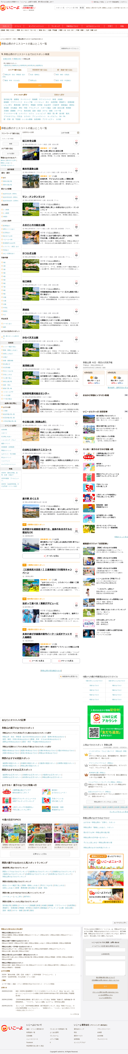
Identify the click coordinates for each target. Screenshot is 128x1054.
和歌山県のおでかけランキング (14, 877)
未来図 (99, 1032)
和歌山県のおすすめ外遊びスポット (97, 848)
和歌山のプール (66, 935)
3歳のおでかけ (117, 685)
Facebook (29, 1042)
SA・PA (62, 116)
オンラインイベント (36, 26)
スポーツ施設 (46, 108)
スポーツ (4, 433)
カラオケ (27, 116)
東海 (40, 30)
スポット (6, 26)
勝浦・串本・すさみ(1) (12, 80)
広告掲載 (29, 1036)
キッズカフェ (52, 116)
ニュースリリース (32, 1039)
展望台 (71, 105)
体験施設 (64, 105)
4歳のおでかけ (94, 690)
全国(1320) (7, 59)
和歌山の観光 (6, 937)
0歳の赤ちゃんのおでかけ (94, 681)
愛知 (44, 30)
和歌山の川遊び (24, 951)
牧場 (54, 99)
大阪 (64, 30)
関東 (18, 30)
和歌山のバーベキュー (32, 935)
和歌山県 (124, 807)
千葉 (31, 30)
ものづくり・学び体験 (8, 454)
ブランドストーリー (103, 1029)
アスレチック (34, 108)
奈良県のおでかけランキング (60, 874)
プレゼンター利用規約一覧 (58, 1029)
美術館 (6, 108)
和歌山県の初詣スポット (30, 766)
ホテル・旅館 (47, 111)
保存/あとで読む (98, 2)
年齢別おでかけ (72, 26)
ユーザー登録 (6, 984)
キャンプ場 (28, 102)
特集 (122, 26)
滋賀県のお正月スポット (12, 775)
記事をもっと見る (40, 854)
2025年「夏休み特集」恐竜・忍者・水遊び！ (9, 474)
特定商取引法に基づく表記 (35, 1046)
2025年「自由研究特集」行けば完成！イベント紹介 (10, 485)
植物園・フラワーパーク (13, 102)
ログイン (124, 2)
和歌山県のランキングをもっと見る (105, 802)
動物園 (34, 99)
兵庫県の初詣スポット (65, 763)
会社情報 (100, 1036)
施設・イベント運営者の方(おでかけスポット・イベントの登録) (33, 984)
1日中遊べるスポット (121, 8)
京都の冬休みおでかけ (47, 750)
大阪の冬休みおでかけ (65, 750)
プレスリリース (102, 1039)
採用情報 (77, 1039)
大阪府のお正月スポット (51, 775)
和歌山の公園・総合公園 (10, 951)
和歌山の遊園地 (7, 935)
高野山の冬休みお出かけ (12, 742)
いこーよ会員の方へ (105, 998)
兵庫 (72, 30)
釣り (47, 102)
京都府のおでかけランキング (63, 871)
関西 (60, 30)
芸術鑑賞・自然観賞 (7, 447)
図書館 (13, 111)
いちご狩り (8, 105)
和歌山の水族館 (7, 959)
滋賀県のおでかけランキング (40, 871)
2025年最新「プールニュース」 (10, 479)
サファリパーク (45, 99)
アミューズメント (39, 116)
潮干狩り (25, 105)
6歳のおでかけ (94, 695)
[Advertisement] (51, 484)
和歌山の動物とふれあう (37, 943)
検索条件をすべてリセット (70, 48)
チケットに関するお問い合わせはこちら (106, 992)
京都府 (97, 807)
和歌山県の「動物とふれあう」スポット (99, 827)
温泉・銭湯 (36, 111)
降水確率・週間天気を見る (118, 388)
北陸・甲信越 (52, 30)
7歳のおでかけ (117, 695)
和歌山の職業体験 (65, 943)
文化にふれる (59, 885)
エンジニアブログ (79, 1042)
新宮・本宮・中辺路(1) (63, 80)
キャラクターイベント (8, 464)
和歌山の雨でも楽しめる (10, 957)
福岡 (95, 30)
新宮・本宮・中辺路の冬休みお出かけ (36, 742)
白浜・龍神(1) (34, 74)
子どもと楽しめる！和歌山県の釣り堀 (98, 842)
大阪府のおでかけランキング (13, 874)
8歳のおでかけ (94, 699)
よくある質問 (54, 1032)
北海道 (12, 30)
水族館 (60, 99)
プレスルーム (54, 1036)
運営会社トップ (79, 1029)
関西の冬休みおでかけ (11, 750)
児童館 (6, 111)
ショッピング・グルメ (8, 440)
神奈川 (27, 30)
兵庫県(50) (23, 65)
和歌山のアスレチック (56, 949)
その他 (58, 119)
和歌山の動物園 (18, 935)
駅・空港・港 (9, 119)
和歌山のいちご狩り (67, 965)
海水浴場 (27, 111)
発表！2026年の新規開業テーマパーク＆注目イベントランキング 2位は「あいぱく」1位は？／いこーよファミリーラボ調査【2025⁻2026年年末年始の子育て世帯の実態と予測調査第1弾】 (45, 993)
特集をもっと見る (121, 537)
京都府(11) (15, 65)
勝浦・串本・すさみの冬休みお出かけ (45, 739)
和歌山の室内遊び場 (25, 957)
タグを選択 (10, 153)
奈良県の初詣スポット (11, 766)
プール (19, 111)
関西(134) (17, 59)
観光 (67, 113)
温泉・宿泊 (43, 888)
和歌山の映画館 (39, 957)
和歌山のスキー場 (22, 965)
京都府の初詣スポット (29, 763)
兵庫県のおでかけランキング (37, 874)
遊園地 (16, 99)
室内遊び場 (8, 99)
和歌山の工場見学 (7, 943)
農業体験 (17, 105)
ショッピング (41, 113)
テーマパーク (26, 99)
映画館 (68, 108)
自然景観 (54, 102)
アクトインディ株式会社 (99, 1025)
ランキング (55, 26)
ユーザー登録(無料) (112, 2)
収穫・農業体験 (22, 888)
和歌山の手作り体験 (21, 943)
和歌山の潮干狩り (53, 965)
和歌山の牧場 (55, 935)
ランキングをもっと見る (118, 812)
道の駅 (61, 113)
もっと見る (73, 1014)
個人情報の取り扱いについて (105, 977)
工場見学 (56, 105)
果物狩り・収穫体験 (66, 102)
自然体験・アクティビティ (44, 119)
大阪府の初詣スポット (47, 763)
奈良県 (116, 807)
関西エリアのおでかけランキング (15, 871)
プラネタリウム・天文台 (13, 116)
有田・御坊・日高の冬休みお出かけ (16, 739)
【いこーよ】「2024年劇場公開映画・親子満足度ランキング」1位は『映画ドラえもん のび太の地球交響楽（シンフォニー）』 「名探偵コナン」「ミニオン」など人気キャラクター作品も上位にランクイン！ (45, 1008)
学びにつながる (47, 885)
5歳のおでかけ (117, 690)
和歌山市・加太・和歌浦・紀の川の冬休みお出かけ (22, 737)
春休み (88, 8)
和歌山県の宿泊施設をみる (51, 671)
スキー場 (57, 111)
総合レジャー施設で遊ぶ (12, 885)
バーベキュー (39, 102)
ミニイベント (5, 461)
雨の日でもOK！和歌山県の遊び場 (96, 832)
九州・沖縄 (89, 30)
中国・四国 (79, 30)
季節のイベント (6, 450)
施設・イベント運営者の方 (35, 1029)
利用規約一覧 (30, 1032)
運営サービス (78, 1036)
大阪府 (103, 807)
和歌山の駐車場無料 (41, 949)
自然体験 (4, 429)
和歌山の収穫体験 (52, 943)
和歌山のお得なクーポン (10, 949)
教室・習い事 (52, 113)
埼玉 (34, 30)
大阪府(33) (7, 65)
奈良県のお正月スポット (31, 777)
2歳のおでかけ (94, 685)
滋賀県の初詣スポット (11, 763)
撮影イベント (5, 443)
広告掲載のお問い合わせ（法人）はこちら (105, 980)
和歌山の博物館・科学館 (53, 957)
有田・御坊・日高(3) (62, 74)
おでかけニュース (93, 26)
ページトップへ (120, 923)
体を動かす (33, 888)
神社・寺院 (23, 108)
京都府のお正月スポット (31, 775)
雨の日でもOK (96, 8)
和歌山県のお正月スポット (52, 777)
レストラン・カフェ (26, 113)
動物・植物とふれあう (30, 885)
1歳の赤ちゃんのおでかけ (116, 681)
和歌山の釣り (45, 935)
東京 (22, 30)
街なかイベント (6, 457)
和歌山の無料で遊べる (26, 949)
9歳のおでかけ (117, 699)
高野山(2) (33, 80)
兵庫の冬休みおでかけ (11, 753)
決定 (40, 85)
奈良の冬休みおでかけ (29, 753)
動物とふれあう (108, 8)
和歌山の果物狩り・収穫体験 (11, 967)
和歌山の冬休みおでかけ (48, 753)
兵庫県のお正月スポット (12, 777)
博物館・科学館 (36, 105)
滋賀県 (90, 807)
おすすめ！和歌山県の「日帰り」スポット (100, 822)
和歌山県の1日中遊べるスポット (96, 837)
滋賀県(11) (39, 65)
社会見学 (47, 105)
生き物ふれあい (6, 436)
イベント (17, 26)
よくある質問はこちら (105, 995)
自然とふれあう (8, 888)
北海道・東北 (5, 30)
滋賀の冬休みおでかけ (29, 750)
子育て (110, 26)
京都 (68, 30)
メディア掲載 (54, 1039)
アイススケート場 (10, 113)
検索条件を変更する (69, 676)
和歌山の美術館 (67, 957)
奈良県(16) (31, 65)
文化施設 (13, 108)
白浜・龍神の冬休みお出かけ (54, 737)
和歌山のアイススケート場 (38, 965)
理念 (75, 1032)
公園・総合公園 (58, 108)
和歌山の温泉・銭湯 (8, 965)
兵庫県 (110, 807)
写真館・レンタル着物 (24, 119)
